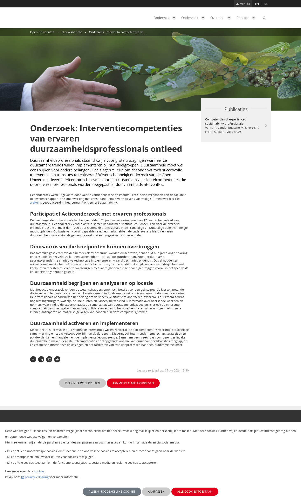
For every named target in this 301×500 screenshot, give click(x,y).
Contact (247, 18)
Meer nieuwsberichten (82, 383)
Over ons (221, 18)
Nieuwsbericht (72, 32)
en (257, 4)
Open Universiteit (42, 32)
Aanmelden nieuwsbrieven (133, 383)
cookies (39, 471)
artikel (34, 202)
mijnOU (243, 4)
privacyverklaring (37, 477)
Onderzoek (194, 18)
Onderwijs (165, 18)
